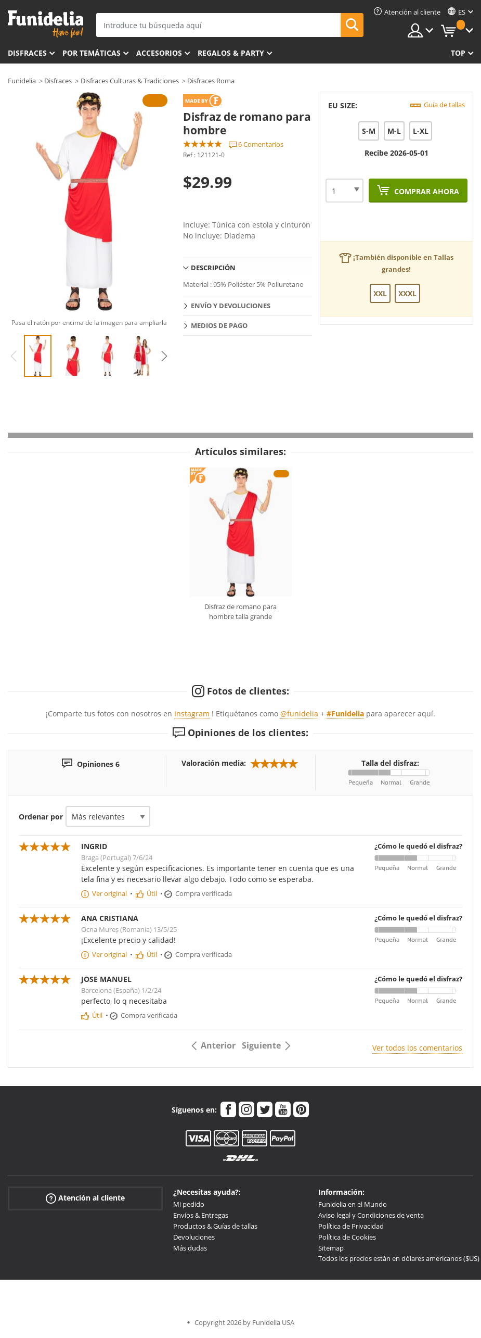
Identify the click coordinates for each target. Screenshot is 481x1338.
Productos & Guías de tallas (215, 1226)
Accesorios (159, 53)
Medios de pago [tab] (219, 325)
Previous (13, 356)
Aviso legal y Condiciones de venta (371, 1215)
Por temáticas (91, 53)
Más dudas (190, 1248)
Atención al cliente (85, 1198)
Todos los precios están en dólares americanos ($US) (398, 1258)
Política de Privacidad (351, 1226)
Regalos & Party (231, 53)
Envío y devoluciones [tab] (230, 305)
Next (164, 356)
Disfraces (27, 53)
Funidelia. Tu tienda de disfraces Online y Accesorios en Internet (45, 24)
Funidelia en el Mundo (352, 1204)
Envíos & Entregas (200, 1215)
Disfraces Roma (211, 80)
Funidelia (22, 80)
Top (458, 53)
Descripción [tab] (213, 267)
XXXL (407, 293)
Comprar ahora (425, 191)
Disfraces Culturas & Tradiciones (130, 80)
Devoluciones (194, 1237)
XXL (380, 293)
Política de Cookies (347, 1237)
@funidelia (299, 713)
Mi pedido (188, 1204)
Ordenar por (41, 817)
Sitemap (331, 1248)
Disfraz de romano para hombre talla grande (240, 612)
